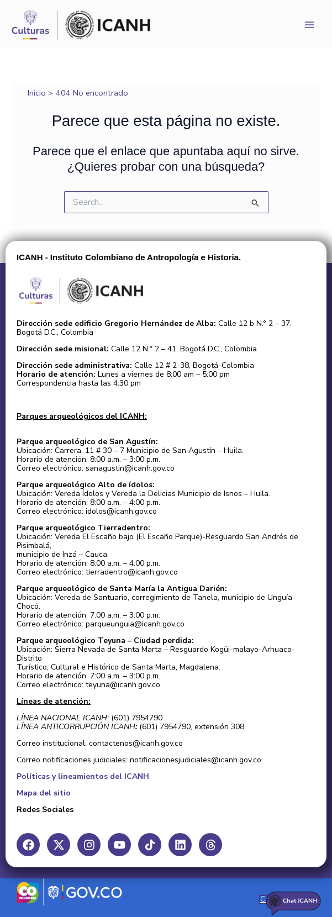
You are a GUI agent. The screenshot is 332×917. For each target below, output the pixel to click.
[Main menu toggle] (309, 24)
